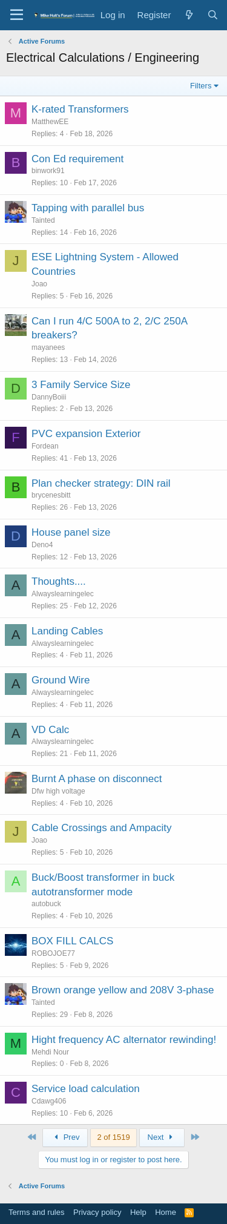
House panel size (70, 532)
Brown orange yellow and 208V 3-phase (122, 990)
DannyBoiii (48, 397)
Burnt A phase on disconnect (96, 779)
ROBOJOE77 (53, 953)
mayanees (48, 347)
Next (162, 1137)
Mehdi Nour (50, 1052)
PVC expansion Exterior (85, 433)
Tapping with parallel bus (87, 208)
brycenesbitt (51, 495)
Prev (65, 1137)
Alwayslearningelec (62, 594)
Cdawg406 (48, 1101)
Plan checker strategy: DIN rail (101, 483)
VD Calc (50, 729)
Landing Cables (67, 631)
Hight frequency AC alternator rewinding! (123, 1039)
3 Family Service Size (80, 384)
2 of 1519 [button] (113, 1137)
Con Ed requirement (77, 159)
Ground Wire (60, 680)
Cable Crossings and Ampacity (101, 828)
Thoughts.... (58, 581)
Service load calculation (85, 1088)
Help (138, 1212)
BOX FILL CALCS (72, 941)
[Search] (213, 15)
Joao (39, 284)
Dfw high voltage (58, 791)
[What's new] (188, 15)
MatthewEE (49, 121)
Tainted (43, 220)
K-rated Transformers (80, 109)
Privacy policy (97, 1212)
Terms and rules (36, 1212)
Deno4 (42, 545)
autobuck (46, 904)
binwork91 (48, 170)
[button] (16, 15)
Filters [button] (200, 85)
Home (165, 1212)
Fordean (45, 446)
